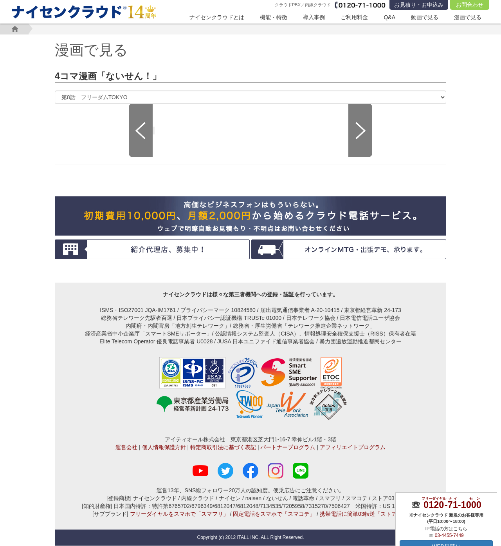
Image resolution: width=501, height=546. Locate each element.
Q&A (389, 17)
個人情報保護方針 (164, 447)
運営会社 (126, 447)
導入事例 (314, 17)
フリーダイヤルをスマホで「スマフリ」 (179, 514)
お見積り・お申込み (418, 5)
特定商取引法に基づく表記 (223, 447)
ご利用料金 (354, 17)
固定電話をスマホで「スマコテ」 (274, 514)
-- (452, 504)
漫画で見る (467, 17)
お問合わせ (469, 5)
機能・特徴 (273, 17)
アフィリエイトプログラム (353, 447)
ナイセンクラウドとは (216, 17)
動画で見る (424, 17)
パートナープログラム (287, 447)
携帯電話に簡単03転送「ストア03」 (364, 514)
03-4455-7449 (449, 535)
